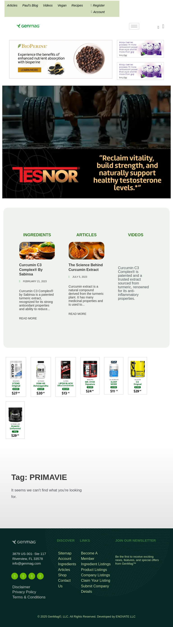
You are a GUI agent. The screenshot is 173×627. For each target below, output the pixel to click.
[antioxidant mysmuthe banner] (140, 48)
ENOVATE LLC (126, 614)
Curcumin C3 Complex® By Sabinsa (31, 269)
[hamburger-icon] (134, 26)
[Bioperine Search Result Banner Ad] (60, 59)
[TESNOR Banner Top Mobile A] (86, 142)
